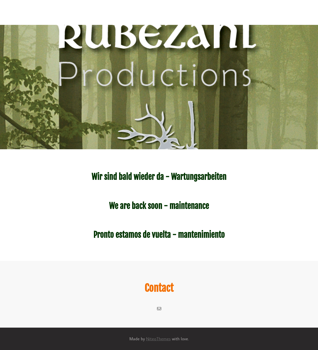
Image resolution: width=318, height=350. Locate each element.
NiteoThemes (158, 339)
